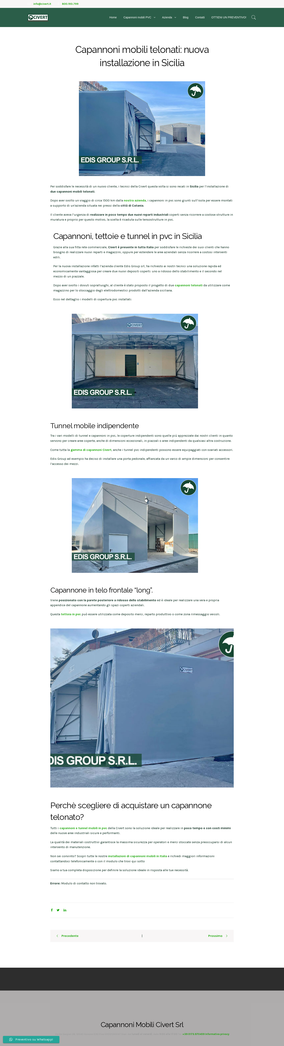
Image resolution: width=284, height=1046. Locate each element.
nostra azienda (135, 200)
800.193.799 (70, 4)
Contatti (200, 17)
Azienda (167, 17)
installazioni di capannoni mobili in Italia (137, 856)
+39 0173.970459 (193, 1034)
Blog (185, 17)
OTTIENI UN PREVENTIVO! (228, 17)
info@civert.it (42, 4)
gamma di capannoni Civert (91, 450)
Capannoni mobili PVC (137, 17)
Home (113, 17)
